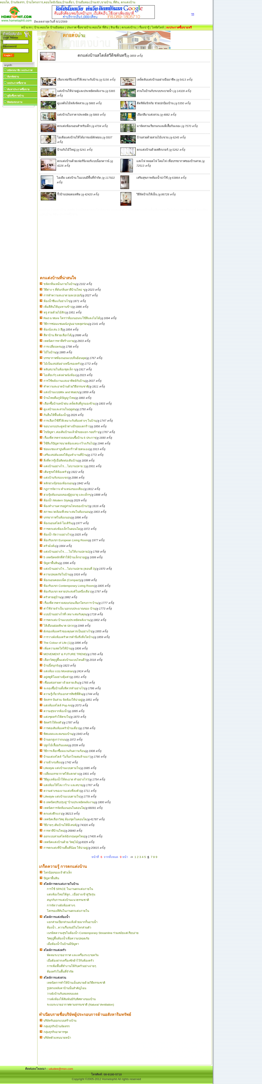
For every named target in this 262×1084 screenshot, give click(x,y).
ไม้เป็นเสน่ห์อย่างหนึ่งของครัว (62, 363)
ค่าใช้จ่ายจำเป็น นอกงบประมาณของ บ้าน (69, 608)
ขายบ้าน (106, 2)
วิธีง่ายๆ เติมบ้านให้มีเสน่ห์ (60, 825)
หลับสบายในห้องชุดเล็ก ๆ (60, 369)
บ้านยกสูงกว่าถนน (55, 739)
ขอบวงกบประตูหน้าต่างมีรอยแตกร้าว (67, 426)
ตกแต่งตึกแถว (53, 813)
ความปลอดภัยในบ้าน (57, 574)
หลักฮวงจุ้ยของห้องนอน (59, 483)
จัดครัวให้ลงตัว (53, 722)
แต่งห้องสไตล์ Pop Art (58, 705)
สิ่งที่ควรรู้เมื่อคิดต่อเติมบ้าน (61, 460)
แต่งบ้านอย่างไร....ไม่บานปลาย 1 (64, 466)
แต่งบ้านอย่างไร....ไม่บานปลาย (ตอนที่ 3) (70, 568)
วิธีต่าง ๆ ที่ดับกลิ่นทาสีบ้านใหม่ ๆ (64, 289)
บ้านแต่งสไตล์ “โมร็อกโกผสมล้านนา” (67, 756)
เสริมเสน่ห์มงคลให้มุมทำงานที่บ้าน (65, 454)
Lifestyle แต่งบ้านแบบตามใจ (62, 768)
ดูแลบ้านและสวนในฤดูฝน (60, 409)
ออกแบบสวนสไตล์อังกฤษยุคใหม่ (64, 836)
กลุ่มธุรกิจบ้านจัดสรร (57, 1026)
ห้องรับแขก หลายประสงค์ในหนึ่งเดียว (67, 591)
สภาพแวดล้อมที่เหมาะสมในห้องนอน (67, 511)
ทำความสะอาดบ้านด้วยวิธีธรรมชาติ (66, 386)
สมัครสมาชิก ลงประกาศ (19, 70)
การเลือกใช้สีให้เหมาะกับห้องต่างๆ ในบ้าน (70, 420)
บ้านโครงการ (34, 2)
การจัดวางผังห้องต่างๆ (61, 905)
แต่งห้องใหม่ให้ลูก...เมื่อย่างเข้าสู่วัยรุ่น (71, 894)
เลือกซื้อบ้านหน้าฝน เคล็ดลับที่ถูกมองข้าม (69, 403)
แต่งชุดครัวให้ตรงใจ (57, 716)
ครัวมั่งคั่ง (50, 546)
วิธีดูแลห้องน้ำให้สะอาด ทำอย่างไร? (66, 779)
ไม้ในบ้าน (50, 352)
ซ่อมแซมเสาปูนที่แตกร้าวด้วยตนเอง (66, 449)
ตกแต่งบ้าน (128, 2)
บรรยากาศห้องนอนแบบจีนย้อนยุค (65, 358)
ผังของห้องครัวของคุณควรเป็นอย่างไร (68, 631)
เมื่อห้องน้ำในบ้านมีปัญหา (63, 944)
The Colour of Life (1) (57, 642)
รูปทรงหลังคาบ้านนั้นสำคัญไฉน (66, 988)
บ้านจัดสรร (18, 2)
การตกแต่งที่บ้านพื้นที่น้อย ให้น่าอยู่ (66, 847)
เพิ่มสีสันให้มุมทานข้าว (58, 306)
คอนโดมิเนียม (53, 2)
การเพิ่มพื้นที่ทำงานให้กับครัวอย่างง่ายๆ (71, 966)
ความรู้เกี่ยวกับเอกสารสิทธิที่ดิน (63, 694)
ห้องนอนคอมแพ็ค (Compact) (62, 580)
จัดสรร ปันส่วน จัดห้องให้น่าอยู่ (63, 699)
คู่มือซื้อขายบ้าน (15, 95)
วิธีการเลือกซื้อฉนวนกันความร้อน (64, 751)
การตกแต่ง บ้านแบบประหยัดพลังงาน (67, 620)
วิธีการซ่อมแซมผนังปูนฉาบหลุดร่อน (66, 323)
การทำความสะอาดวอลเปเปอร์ (62, 295)
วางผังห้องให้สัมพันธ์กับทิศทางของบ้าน (71, 999)
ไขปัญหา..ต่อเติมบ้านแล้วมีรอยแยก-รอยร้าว (71, 432)
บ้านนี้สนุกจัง (52, 665)
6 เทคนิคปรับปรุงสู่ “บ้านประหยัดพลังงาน (69, 802)
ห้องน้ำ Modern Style (57, 500)
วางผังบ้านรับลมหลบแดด (62, 993)
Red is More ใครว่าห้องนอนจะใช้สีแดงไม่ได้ (72, 318)
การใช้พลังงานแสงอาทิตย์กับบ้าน (64, 380)
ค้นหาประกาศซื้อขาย (18, 89)
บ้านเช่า (95, 2)
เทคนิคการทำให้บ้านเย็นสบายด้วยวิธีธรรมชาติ (76, 982)
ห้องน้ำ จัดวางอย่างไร (57, 534)
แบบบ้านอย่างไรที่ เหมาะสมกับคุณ (65, 614)
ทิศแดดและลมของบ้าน (58, 734)
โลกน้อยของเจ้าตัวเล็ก (58, 872)
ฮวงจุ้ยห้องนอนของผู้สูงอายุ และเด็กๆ (67, 494)
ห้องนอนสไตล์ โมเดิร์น (58, 523)
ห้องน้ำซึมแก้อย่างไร (57, 301)
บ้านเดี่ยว (68, 2)
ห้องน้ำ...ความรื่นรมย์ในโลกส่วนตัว (69, 927)
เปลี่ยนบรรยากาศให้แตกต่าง (61, 773)
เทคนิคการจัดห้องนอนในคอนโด (64, 808)
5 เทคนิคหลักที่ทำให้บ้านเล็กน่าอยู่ (65, 557)
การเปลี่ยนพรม (53, 346)
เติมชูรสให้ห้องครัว (56, 472)
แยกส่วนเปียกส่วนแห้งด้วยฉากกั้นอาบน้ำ (72, 922)
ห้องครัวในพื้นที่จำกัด (60, 971)
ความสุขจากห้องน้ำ (56, 711)
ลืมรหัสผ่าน (13, 76)
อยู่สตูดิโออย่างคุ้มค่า (57, 677)
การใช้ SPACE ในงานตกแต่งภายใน (70, 889)
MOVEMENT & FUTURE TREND (65, 654)
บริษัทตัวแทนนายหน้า (57, 1037)
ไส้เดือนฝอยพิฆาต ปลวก (59, 625)
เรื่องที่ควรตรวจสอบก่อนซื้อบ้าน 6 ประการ (70, 437)
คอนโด (4, 2)
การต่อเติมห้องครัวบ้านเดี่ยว (61, 728)
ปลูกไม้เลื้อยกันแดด (56, 745)
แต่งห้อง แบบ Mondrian (59, 671)
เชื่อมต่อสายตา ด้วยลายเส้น (61, 682)
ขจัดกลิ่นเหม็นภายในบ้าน (60, 284)
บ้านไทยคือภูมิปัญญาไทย (59, 398)
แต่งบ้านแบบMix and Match (61, 392)
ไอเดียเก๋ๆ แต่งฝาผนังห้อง (60, 375)
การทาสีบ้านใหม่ (54, 830)
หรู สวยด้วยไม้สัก (54, 312)
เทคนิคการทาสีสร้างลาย (59, 341)
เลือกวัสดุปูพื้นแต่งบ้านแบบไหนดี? (65, 659)
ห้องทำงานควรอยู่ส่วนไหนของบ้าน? (66, 506)
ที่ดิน (116, 2)
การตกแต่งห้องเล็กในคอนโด (62, 529)
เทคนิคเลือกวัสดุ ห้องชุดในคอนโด (65, 819)
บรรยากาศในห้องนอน (57, 517)
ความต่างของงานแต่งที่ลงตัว (62, 790)
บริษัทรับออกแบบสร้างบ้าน (60, 1020)
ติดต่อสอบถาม (14, 102)
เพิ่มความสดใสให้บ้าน (57, 648)
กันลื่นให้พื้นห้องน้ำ (55, 415)
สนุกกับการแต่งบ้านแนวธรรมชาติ (68, 900)
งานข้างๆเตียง (53, 762)
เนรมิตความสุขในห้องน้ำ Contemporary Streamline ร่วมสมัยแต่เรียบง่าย (93, 933)
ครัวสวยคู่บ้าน (52, 597)
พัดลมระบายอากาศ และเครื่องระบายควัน (72, 955)
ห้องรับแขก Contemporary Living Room (69, 585)
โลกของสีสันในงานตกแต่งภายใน (68, 910)
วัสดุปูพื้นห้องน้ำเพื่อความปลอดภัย (68, 938)
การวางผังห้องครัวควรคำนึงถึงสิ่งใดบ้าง (68, 637)
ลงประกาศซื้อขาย (16, 83)
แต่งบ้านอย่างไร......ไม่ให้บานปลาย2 (67, 551)
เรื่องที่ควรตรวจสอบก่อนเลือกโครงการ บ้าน (71, 603)
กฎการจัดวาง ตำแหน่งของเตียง (64, 489)
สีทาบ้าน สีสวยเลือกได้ (58, 335)
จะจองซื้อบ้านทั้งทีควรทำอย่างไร (64, 688)
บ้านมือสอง (83, 2)
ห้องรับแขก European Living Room (66, 540)
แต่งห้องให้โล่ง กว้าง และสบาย (63, 785)
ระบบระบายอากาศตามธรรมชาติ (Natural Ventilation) (80, 1004)
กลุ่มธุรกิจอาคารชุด (56, 1032)
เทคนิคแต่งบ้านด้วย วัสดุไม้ (61, 842)
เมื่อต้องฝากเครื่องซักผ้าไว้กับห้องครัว (70, 960)
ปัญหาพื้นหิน (51, 563)
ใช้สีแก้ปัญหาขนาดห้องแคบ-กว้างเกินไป (69, 443)
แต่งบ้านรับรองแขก (56, 477)
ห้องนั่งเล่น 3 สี (53, 329)
